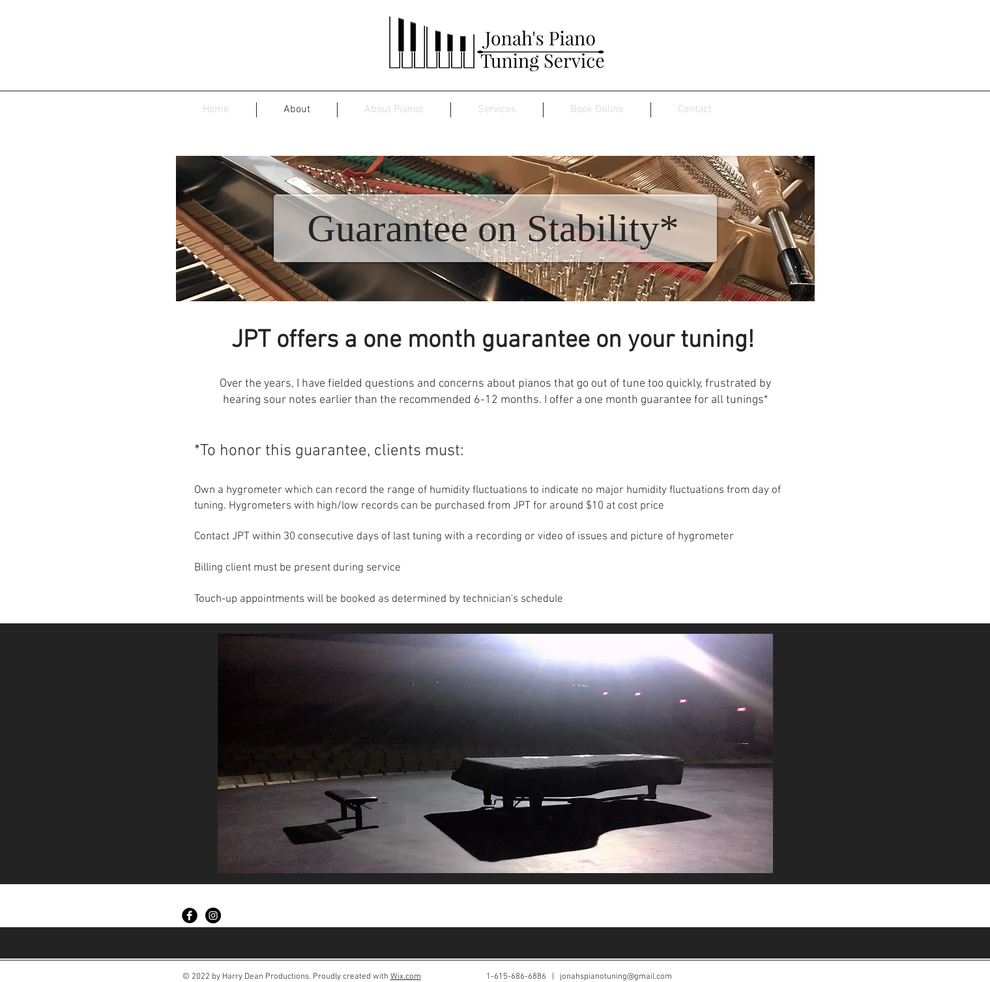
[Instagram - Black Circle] (213, 915)
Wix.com (405, 977)
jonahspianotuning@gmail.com (616, 977)
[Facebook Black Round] (189, 915)
